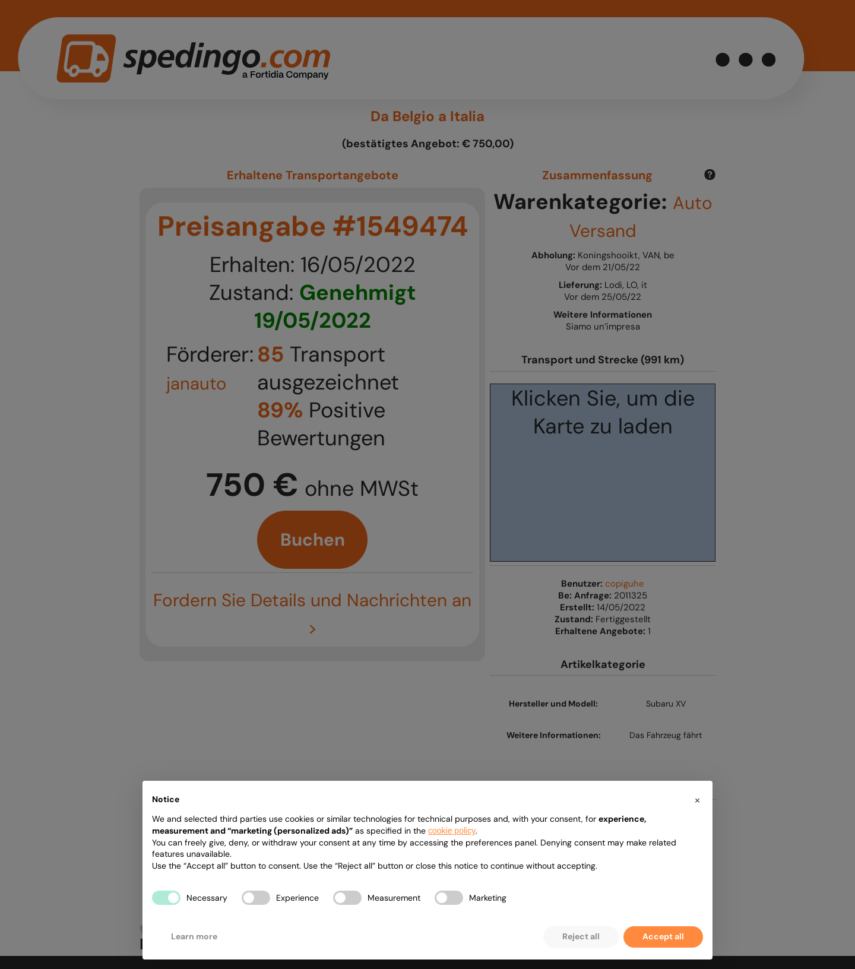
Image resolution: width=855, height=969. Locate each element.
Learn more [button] (194, 936)
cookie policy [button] (452, 830)
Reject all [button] (581, 936)
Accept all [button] (663, 936)
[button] (697, 799)
